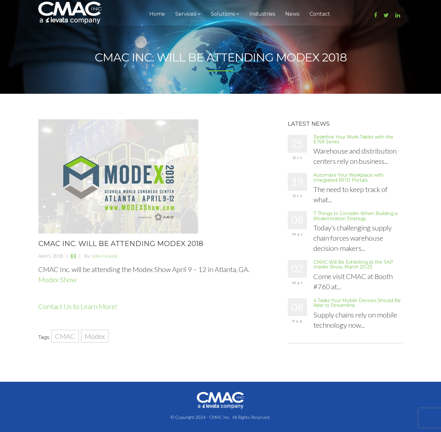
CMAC (65, 336)
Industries (262, 14)
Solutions (225, 14)
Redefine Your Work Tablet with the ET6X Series (353, 139)
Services (188, 14)
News (292, 14)
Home (157, 14)
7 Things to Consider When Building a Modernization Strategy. (355, 216)
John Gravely (105, 256)
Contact (320, 14)
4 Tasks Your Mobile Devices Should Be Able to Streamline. (357, 303)
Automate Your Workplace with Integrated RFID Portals (348, 177)
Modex (95, 336)
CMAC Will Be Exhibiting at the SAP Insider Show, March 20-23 (353, 264)
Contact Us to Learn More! (77, 306)
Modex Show (57, 279)
